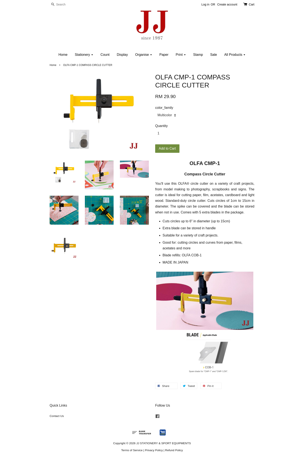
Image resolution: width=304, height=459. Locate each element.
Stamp (198, 54)
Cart (251, 4)
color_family (164, 107)
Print (181, 54)
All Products (235, 54)
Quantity (161, 126)
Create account (227, 4)
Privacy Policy (154, 450)
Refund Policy (174, 450)
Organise (143, 54)
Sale (213, 54)
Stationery (84, 54)
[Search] (62, 4)
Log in (205, 4)
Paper (163, 54)
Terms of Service (131, 450)
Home (63, 54)
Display (122, 54)
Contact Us (57, 416)
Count (105, 54)
